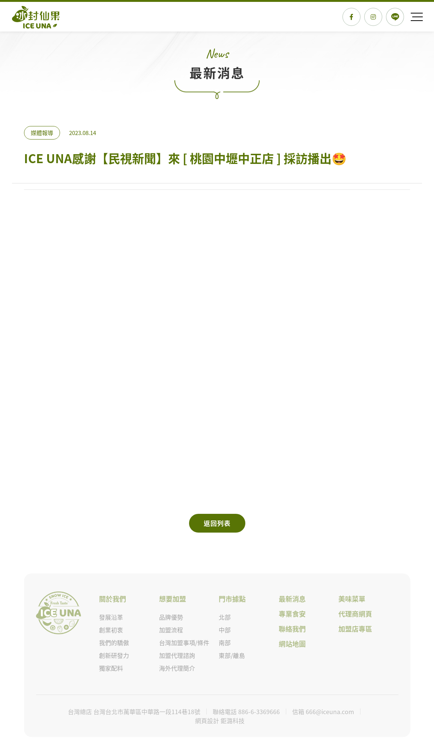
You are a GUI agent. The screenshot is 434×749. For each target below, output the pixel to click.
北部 (225, 617)
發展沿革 (111, 617)
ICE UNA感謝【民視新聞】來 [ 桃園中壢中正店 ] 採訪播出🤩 (36, 14)
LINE (395, 17)
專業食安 (291, 614)
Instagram (373, 17)
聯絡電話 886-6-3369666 (246, 711)
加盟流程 (171, 630)
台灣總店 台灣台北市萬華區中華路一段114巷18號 (134, 711)
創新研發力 (114, 655)
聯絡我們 (291, 629)
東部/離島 (232, 655)
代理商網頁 (355, 614)
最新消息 (291, 599)
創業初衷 (111, 630)
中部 (225, 630)
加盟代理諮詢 (177, 655)
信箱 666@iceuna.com (323, 711)
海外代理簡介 (177, 668)
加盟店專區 (355, 629)
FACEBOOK (351, 17)
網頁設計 (208, 720)
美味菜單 (351, 599)
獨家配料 (111, 668)
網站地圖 (291, 644)
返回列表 (217, 523)
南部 (225, 642)
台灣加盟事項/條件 (184, 642)
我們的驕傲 (114, 642)
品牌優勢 (171, 617)
